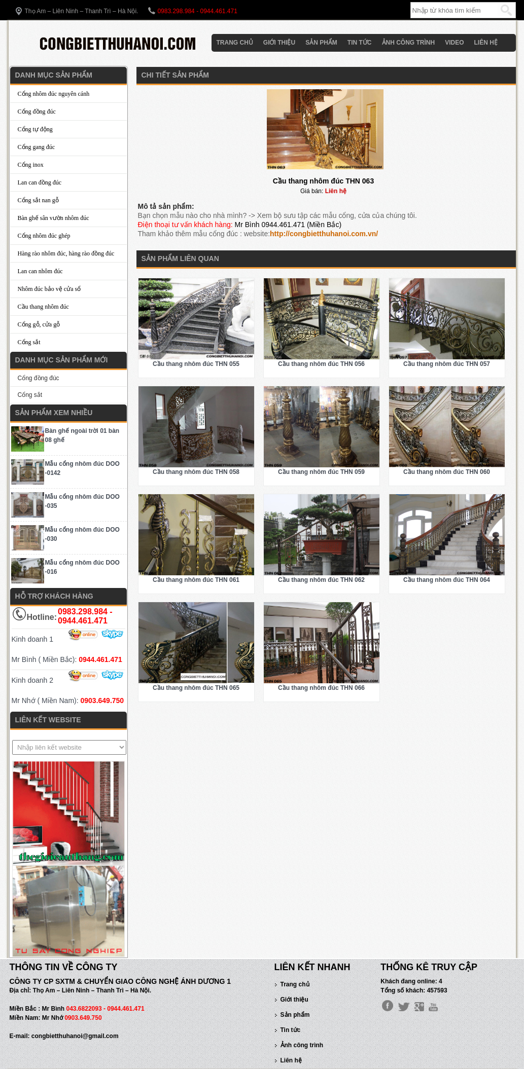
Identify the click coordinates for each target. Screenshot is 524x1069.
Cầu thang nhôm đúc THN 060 (446, 471)
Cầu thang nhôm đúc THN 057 (446, 363)
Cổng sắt (29, 342)
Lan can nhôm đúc (40, 271)
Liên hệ (486, 42)
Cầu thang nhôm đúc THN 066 (321, 687)
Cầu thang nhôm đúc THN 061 (196, 579)
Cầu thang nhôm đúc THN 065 (196, 687)
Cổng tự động (35, 129)
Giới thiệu (279, 42)
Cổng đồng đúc (37, 111)
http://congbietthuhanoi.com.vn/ (324, 234)
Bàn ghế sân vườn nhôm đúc (53, 218)
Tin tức (359, 42)
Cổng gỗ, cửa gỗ (39, 324)
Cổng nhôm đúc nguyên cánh (54, 93)
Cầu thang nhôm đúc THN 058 (196, 471)
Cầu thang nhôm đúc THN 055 (196, 363)
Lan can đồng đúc (40, 182)
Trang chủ (235, 42)
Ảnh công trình (408, 42)
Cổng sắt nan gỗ (38, 200)
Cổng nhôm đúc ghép (44, 235)
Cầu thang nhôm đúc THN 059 (321, 471)
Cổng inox (31, 164)
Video (454, 42)
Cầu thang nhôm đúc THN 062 (321, 579)
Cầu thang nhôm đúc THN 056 (321, 363)
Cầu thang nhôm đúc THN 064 (446, 579)
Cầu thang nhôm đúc (43, 306)
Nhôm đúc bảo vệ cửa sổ (49, 288)
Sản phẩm (321, 42)
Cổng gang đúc (36, 147)
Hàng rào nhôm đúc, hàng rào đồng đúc (66, 253)
